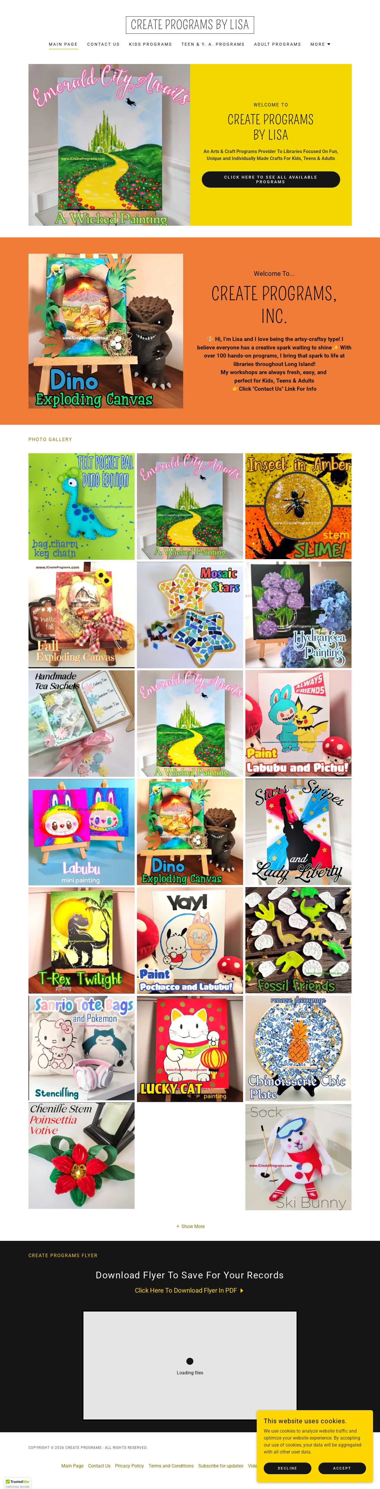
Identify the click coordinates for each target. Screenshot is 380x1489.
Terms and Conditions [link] (171, 1466)
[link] (190, 27)
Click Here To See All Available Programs (271, 179)
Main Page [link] (63, 44)
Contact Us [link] (103, 44)
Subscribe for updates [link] (220, 1466)
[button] (321, 44)
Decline (287, 1468)
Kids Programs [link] (150, 44)
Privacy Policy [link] (129, 1466)
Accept (342, 1468)
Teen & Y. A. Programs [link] (213, 44)
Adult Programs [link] (277, 44)
